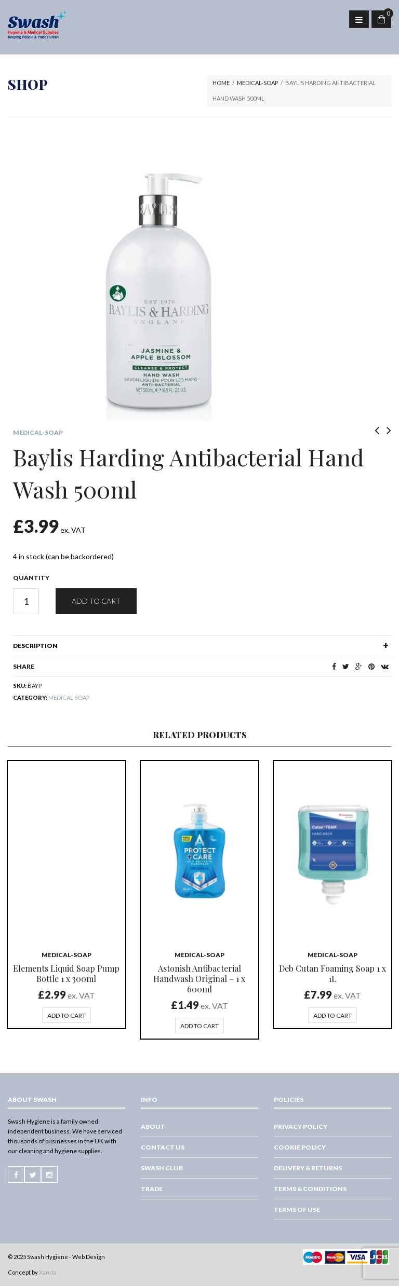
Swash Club (162, 1168)
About (153, 1126)
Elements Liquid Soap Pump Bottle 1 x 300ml (66, 973)
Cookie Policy (300, 1147)
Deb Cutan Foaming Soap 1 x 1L (332, 973)
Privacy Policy (300, 1126)
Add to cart (96, 601)
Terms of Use (297, 1209)
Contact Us (162, 1147)
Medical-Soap (257, 82)
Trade (152, 1189)
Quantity (31, 578)
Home (221, 82)
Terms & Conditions (310, 1189)
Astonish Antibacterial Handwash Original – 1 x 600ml (199, 978)
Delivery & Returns (308, 1168)
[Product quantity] (26, 601)
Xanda (47, 1272)
